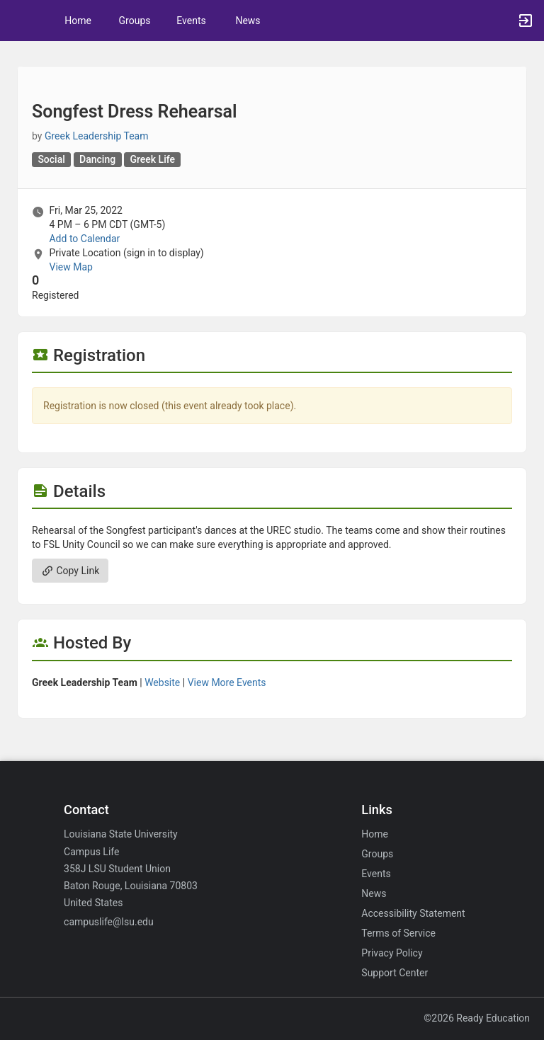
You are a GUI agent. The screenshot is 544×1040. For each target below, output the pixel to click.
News (247, 20)
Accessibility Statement (413, 913)
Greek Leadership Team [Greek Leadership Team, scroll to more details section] (97, 136)
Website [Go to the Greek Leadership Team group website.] (162, 682)
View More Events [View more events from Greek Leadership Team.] (227, 682)
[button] (17, 20)
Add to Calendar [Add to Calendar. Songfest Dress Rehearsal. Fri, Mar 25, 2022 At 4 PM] (84, 238)
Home (374, 834)
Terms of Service (398, 933)
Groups (135, 20)
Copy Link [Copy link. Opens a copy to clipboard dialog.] (70, 570)
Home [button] (77, 20)
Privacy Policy (391, 953)
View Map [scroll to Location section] (70, 267)
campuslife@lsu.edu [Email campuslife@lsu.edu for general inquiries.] (109, 921)
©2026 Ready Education (477, 1018)
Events (190, 20)
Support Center (394, 972)
